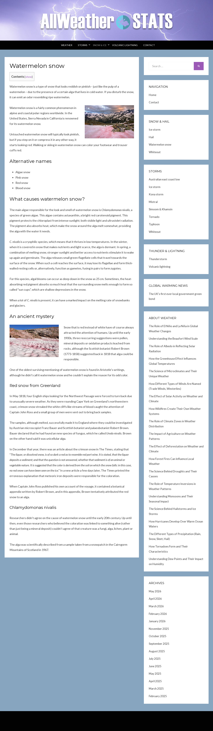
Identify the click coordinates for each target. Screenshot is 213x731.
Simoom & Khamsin (160, 209)
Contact (149, 45)
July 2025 (155, 658)
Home (152, 95)
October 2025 (157, 636)
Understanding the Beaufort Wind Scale (173, 338)
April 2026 (155, 598)
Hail (151, 137)
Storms (82, 45)
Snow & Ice (100, 45)
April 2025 (155, 681)
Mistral (153, 202)
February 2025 (158, 696)
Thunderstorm (158, 259)
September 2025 (159, 643)
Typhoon (154, 224)
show (28, 76)
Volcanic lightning (125, 45)
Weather (66, 45)
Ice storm (154, 129)
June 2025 (155, 666)
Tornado (154, 217)
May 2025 (155, 673)
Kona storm (156, 194)
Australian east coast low (164, 179)
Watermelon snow (160, 144)
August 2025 (157, 651)
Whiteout (155, 152)
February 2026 (158, 613)
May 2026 (155, 591)
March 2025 (156, 688)
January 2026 (157, 621)
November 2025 (159, 628)
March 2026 (156, 606)
